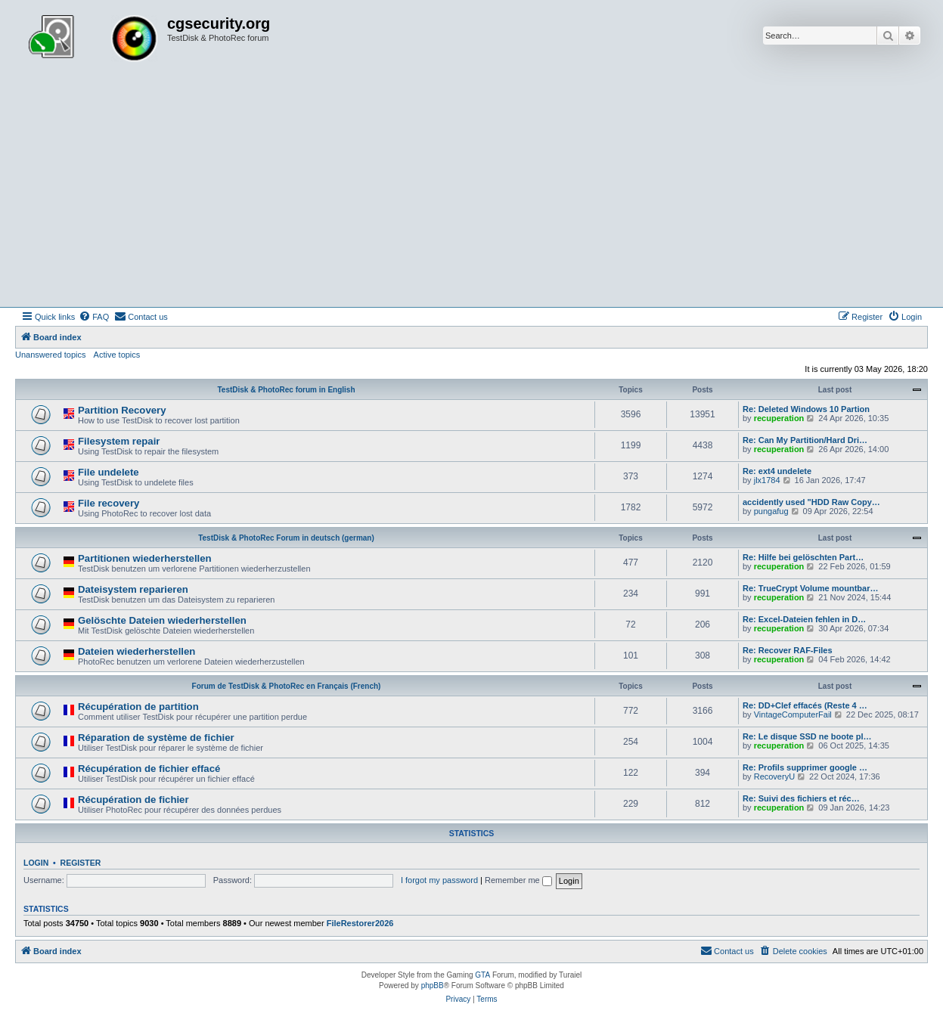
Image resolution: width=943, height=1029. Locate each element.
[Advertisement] (472, 193)
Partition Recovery (122, 410)
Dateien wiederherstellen (136, 651)
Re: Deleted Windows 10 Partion (806, 409)
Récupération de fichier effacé (149, 768)
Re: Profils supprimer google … (805, 767)
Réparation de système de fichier (156, 737)
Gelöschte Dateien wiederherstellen (162, 620)
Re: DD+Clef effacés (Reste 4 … (805, 705)
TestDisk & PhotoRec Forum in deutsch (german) (286, 538)
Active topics (117, 354)
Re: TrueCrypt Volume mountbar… (810, 588)
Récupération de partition (138, 706)
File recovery (108, 503)
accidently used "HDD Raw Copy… (811, 502)
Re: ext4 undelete (777, 471)
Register (80, 862)
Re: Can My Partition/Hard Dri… (805, 440)
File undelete (108, 472)
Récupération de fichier (133, 799)
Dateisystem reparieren (133, 589)
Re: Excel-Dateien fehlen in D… (804, 619)
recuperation (779, 418)
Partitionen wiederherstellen (145, 558)
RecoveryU (774, 776)
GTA (482, 975)
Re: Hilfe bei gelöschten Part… (803, 557)
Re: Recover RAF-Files (788, 650)
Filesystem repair (119, 441)
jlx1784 (767, 480)
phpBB (432, 985)
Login (35, 862)
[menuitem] (94, 317)
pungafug (771, 511)
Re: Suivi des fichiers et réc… (801, 798)
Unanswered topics (50, 354)
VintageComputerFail (793, 714)
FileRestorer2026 (360, 923)
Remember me (518, 880)
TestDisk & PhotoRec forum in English (286, 390)
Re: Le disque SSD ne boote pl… (807, 736)
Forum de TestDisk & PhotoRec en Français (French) (286, 686)
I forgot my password (439, 880)
